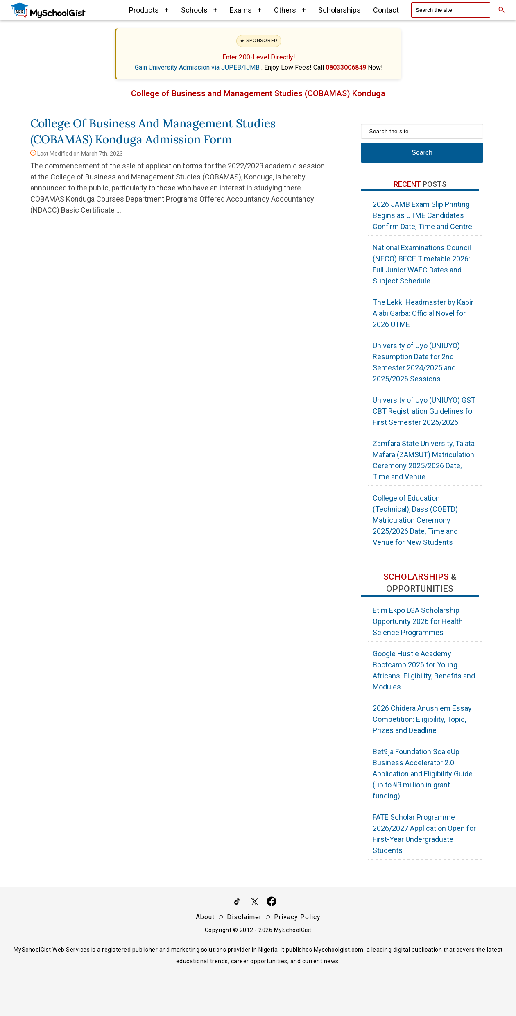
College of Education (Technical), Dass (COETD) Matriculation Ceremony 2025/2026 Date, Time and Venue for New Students (415, 520)
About (205, 917)
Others (290, 10)
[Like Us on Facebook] (271, 903)
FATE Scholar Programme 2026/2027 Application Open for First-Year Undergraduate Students (424, 834)
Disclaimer (244, 917)
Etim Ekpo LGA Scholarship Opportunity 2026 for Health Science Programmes (418, 621)
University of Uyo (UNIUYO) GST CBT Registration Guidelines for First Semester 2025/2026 (424, 411)
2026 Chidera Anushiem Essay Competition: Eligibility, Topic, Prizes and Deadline (422, 719)
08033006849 (347, 67)
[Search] (501, 10)
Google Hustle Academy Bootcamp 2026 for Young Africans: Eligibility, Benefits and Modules (424, 670)
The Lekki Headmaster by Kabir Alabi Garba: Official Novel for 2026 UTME (423, 313)
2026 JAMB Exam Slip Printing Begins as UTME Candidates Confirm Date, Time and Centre (422, 215)
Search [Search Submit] (422, 152)
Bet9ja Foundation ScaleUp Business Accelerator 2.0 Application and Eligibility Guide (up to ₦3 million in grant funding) (423, 773)
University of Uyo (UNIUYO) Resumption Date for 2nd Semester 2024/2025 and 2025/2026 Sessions (416, 362)
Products (149, 10)
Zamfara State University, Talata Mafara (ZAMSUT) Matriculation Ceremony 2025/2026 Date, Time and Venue (424, 460)
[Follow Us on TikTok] (237, 903)
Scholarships (339, 10)
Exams (246, 10)
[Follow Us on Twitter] (254, 903)
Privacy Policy (297, 917)
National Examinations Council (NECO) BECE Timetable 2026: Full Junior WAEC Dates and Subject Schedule (422, 264)
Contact (386, 10)
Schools (199, 10)
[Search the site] (450, 10)
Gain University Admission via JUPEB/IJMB (198, 67)
